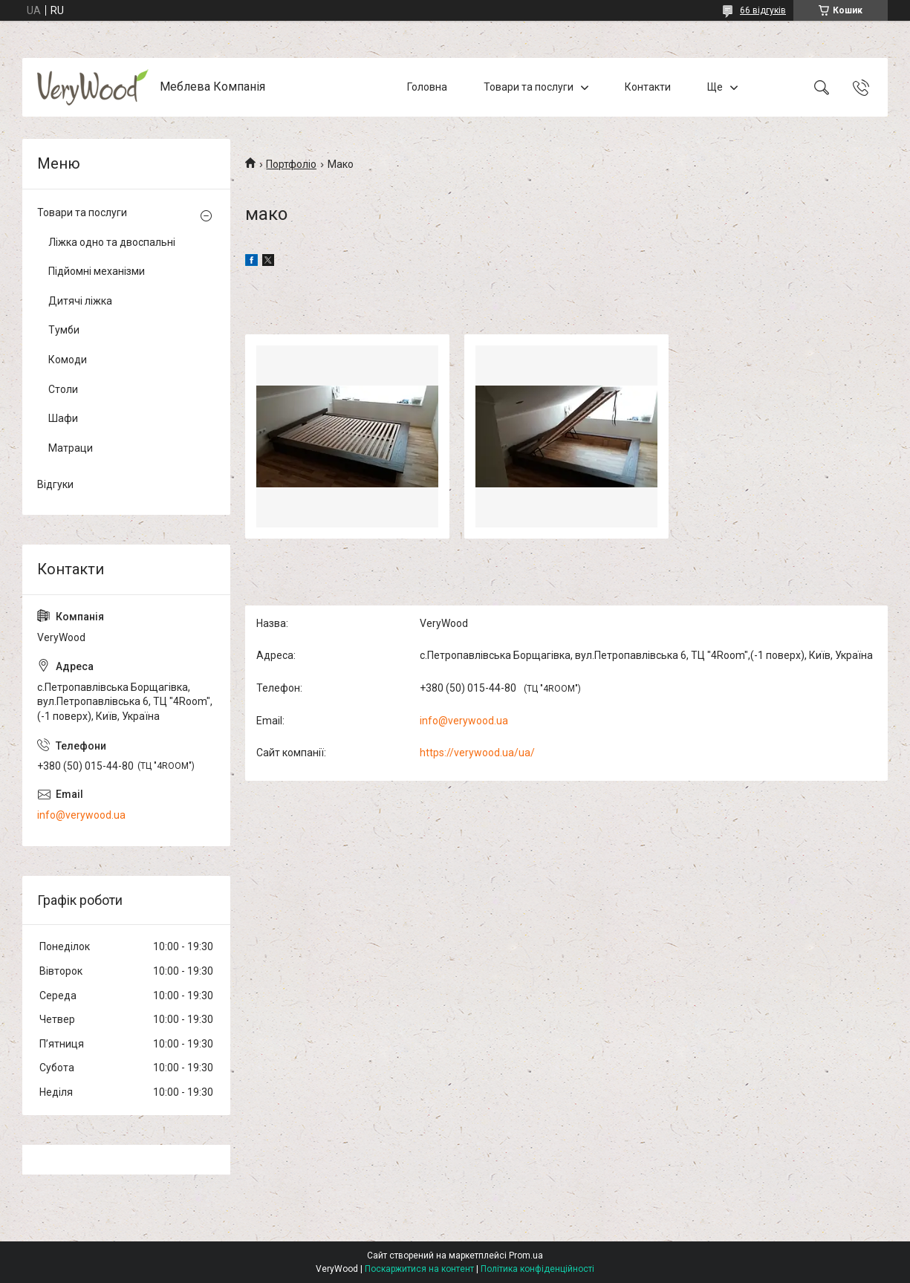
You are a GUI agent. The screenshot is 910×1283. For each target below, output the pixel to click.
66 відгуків (763, 10)
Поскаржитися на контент (419, 1269)
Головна (427, 87)
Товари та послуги (528, 87)
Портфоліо (291, 164)
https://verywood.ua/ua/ (477, 753)
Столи (63, 389)
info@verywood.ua (464, 721)
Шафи (63, 418)
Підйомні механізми (96, 271)
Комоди (67, 360)
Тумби (63, 330)
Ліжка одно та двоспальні (111, 242)
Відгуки (55, 484)
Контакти (648, 87)
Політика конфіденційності (537, 1269)
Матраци (70, 448)
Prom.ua (526, 1255)
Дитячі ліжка (80, 301)
